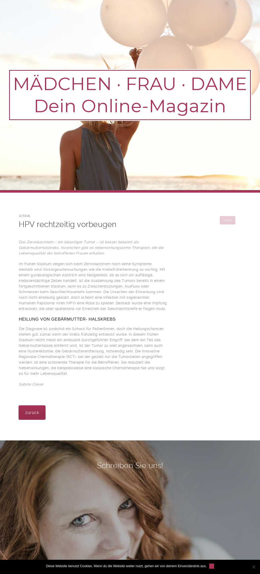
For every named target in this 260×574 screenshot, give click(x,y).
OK (211, 566)
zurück (42, 412)
